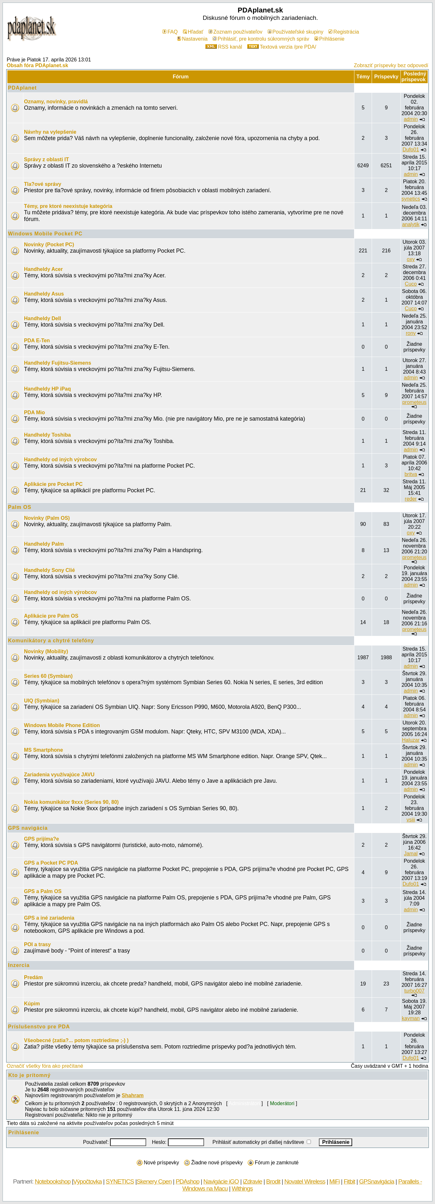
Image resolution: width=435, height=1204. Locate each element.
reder (411, 499)
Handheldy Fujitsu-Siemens (57, 363)
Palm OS (19, 507)
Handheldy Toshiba (47, 435)
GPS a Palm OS (42, 891)
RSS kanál (223, 47)
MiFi (334, 1181)
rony (411, 333)
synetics (410, 199)
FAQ (170, 32)
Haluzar (411, 740)
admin (411, 119)
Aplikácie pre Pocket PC (53, 484)
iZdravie (252, 1181)
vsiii (411, 819)
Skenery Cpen (154, 1181)
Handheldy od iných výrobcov (60, 459)
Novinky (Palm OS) (47, 518)
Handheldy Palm (44, 544)
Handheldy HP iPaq (47, 389)
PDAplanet (22, 88)
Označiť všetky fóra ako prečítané (45, 1066)
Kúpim (32, 1003)
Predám (33, 977)
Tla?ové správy (42, 184)
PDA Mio (34, 412)
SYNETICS (120, 1181)
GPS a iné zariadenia (49, 918)
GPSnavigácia (376, 1181)
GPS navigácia (28, 828)
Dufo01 (410, 149)
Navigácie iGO (221, 1181)
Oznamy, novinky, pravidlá (56, 101)
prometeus (414, 402)
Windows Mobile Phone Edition (62, 725)
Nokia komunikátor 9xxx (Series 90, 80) (71, 802)
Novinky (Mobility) (46, 651)
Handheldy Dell (42, 318)
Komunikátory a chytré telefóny (51, 640)
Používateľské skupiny (295, 32)
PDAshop (187, 1181)
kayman (411, 1018)
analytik (410, 224)
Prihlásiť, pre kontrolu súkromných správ (261, 39)
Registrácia (343, 32)
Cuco (411, 284)
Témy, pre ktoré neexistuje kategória (68, 206)
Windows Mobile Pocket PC (45, 233)
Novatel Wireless (304, 1181)
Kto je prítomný (29, 1075)
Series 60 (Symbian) (48, 676)
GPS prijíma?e (41, 839)
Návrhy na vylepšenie (50, 132)
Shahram (133, 1095)
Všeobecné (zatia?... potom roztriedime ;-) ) (76, 1040)
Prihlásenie (329, 39)
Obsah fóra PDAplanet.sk (37, 65)
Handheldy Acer (43, 269)
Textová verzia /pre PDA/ (281, 47)
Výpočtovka (87, 1181)
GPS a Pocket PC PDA (51, 863)
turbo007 (414, 991)
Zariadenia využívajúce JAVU (59, 774)
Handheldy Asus (44, 294)
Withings (242, 1188)
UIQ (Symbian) (41, 700)
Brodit (273, 1181)
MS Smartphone (43, 750)
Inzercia (19, 965)
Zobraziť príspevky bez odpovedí (391, 65)
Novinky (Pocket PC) (49, 244)
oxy (411, 259)
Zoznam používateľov (235, 32)
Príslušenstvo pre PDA (39, 1026)
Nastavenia (192, 39)
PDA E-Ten (37, 340)
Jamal (411, 853)
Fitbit (349, 1181)
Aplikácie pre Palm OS (51, 616)
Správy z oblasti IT (46, 159)
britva (411, 474)
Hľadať (193, 32)
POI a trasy (37, 944)
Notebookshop (53, 1181)
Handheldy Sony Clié (49, 570)
